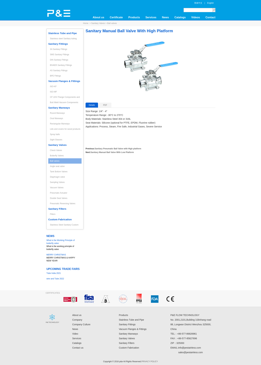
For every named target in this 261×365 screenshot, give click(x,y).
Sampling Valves (57, 182)
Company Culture (81, 324)
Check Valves (56, 150)
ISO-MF (53, 92)
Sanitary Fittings (58, 43)
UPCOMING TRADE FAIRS (63, 269)
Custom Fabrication (60, 219)
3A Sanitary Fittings (58, 49)
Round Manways (57, 113)
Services (150, 17)
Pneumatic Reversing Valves (62, 203)
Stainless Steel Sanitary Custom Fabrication (64, 225)
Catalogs (180, 17)
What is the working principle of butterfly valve (63, 244)
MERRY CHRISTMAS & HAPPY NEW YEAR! (63, 257)
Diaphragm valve (57, 177)
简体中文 (198, 3)
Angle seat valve (57, 166)
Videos (195, 17)
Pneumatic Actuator (58, 193)
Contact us (77, 347)
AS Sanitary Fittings (58, 70)
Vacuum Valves (57, 187)
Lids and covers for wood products (65, 129)
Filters (52, 214)
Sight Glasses (56, 140)
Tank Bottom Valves (58, 171)
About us (98, 17)
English (210, 3)
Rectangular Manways (60, 124)
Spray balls (55, 134)
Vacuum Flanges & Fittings (64, 81)
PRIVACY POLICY (149, 361)
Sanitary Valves (98, 23)
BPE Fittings (55, 76)
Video (75, 333)
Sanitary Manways (59, 107)
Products (134, 17)
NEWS (50, 236)
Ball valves (112, 23)
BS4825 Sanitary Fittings (61, 65)
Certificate (116, 17)
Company (77, 319)
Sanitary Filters (57, 208)
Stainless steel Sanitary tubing (63, 38)
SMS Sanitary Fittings (59, 54)
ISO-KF (53, 86)
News (165, 17)
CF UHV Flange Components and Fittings (65, 98)
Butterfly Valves (57, 155)
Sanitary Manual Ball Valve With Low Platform (112, 152)
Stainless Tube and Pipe (62, 33)
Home (85, 23)
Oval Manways (56, 118)
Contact (210, 17)
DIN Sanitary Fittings (59, 60)
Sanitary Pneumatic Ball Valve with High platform (118, 148)
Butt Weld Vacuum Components (64, 102)
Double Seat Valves (58, 198)
